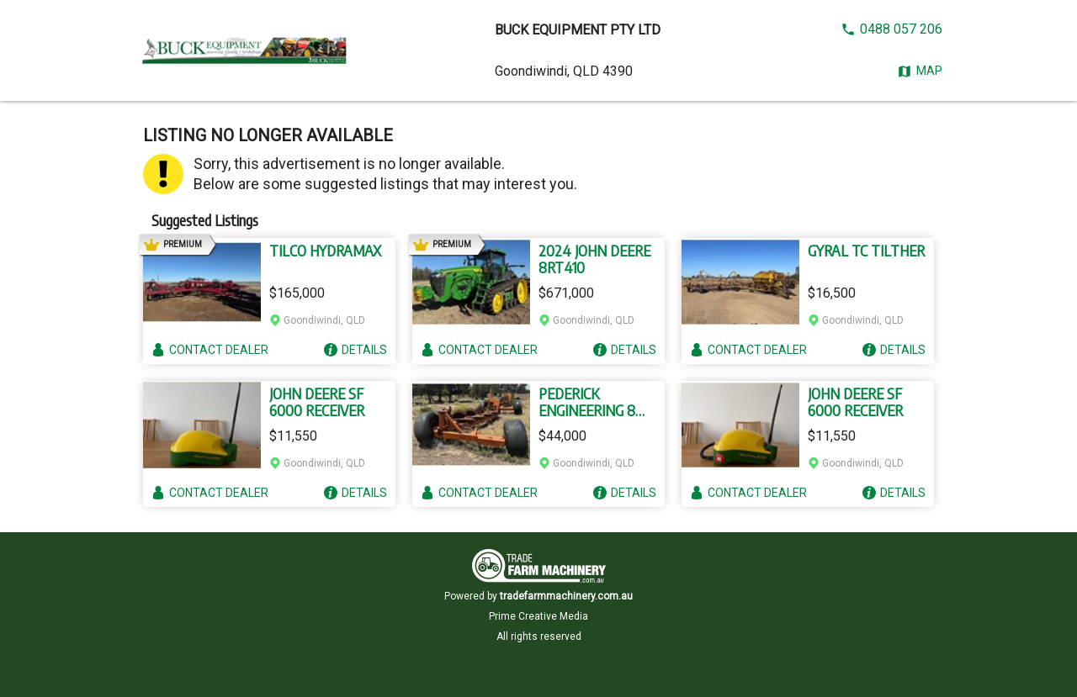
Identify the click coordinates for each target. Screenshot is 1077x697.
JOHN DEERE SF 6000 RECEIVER (316, 402)
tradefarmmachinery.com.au (566, 596)
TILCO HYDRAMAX (325, 250)
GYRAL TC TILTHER (866, 250)
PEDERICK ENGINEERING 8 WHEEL (586, 402)
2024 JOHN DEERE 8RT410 (594, 259)
